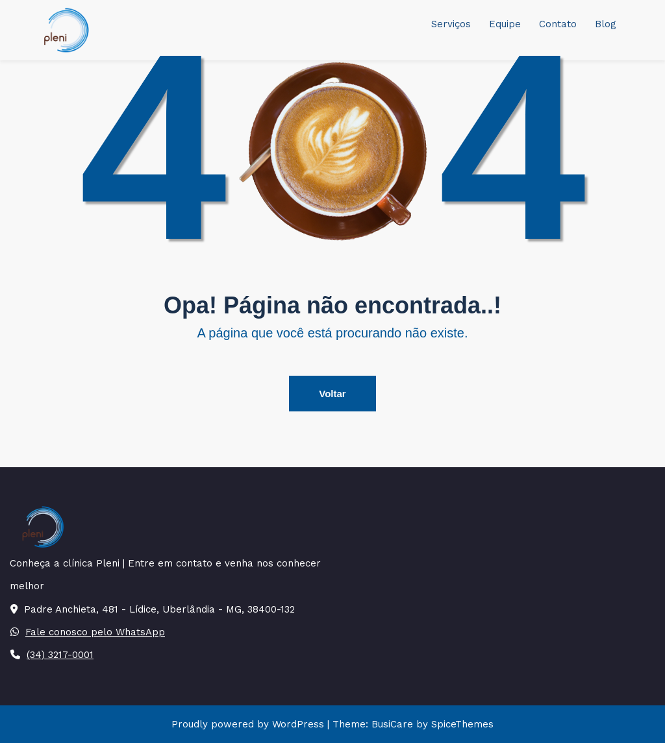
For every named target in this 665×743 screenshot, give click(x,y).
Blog (605, 24)
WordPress (298, 724)
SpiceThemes (461, 724)
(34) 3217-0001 (60, 655)
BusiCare (393, 724)
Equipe (505, 24)
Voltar (332, 393)
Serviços (451, 24)
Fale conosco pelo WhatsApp (95, 632)
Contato (558, 24)
